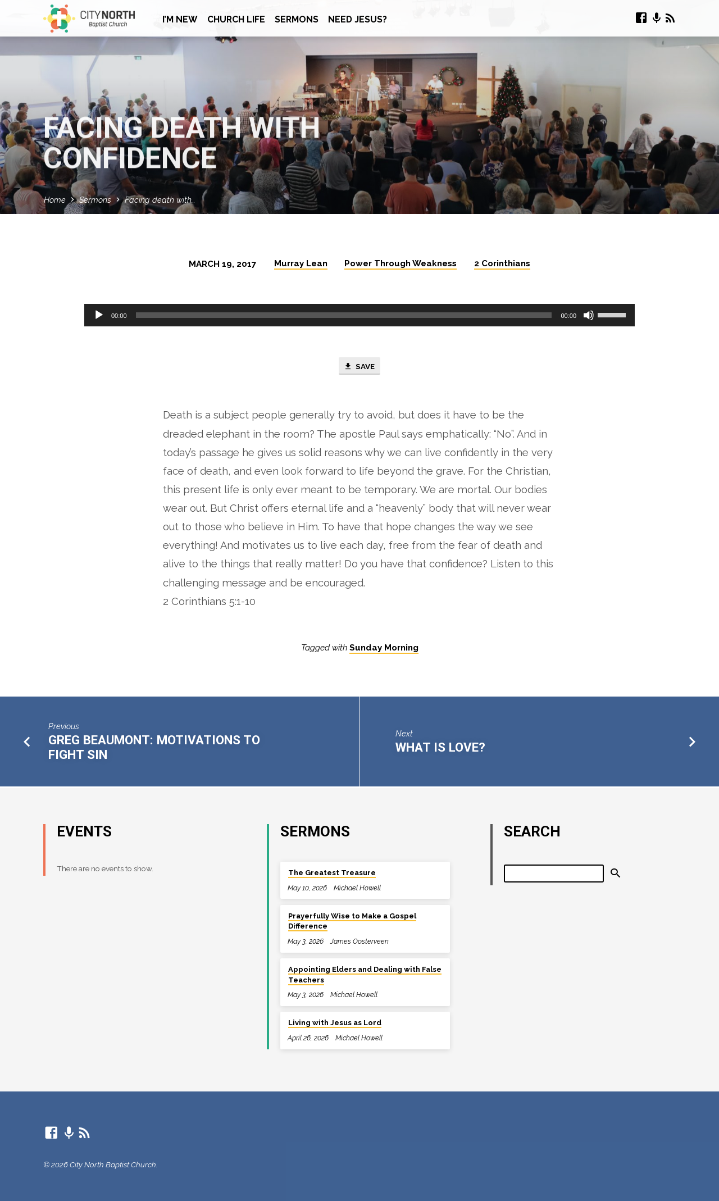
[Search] (554, 873)
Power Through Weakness (400, 263)
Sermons (296, 19)
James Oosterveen (359, 941)
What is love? (440, 748)
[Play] (98, 315)
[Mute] (588, 315)
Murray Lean (300, 263)
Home (55, 199)
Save (359, 366)
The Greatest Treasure (332, 873)
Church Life (236, 19)
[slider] (344, 315)
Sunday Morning (383, 649)
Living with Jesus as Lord (334, 1023)
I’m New (180, 19)
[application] (359, 315)
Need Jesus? (357, 19)
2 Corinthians (502, 263)
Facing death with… (160, 199)
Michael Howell (357, 888)
